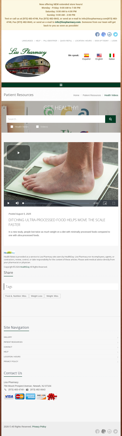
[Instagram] (109, 34)
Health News (20, 126)
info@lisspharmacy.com (68, 22)
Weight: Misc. (52, 296)
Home (76, 95)
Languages (27, 41)
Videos (42, 126)
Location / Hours (83, 41)
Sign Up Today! (102, 41)
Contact (8, 347)
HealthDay (25, 267)
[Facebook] (97, 34)
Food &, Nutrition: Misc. (16, 296)
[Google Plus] (103, 431)
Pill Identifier (50, 41)
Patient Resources (92, 95)
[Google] (103, 34)
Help (38, 41)
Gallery (8, 337)
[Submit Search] (110, 119)
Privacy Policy (11, 361)
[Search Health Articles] (55, 119)
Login (114, 41)
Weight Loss (36, 296)
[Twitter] (115, 34)
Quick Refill (66, 41)
